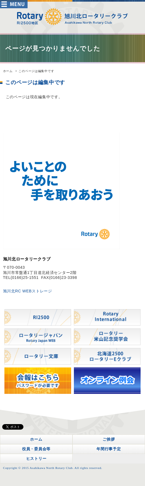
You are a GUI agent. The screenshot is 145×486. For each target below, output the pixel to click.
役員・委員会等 (36, 449)
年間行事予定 (108, 449)
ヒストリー (36, 458)
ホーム (8, 71)
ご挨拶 (109, 439)
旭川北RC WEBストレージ (27, 291)
